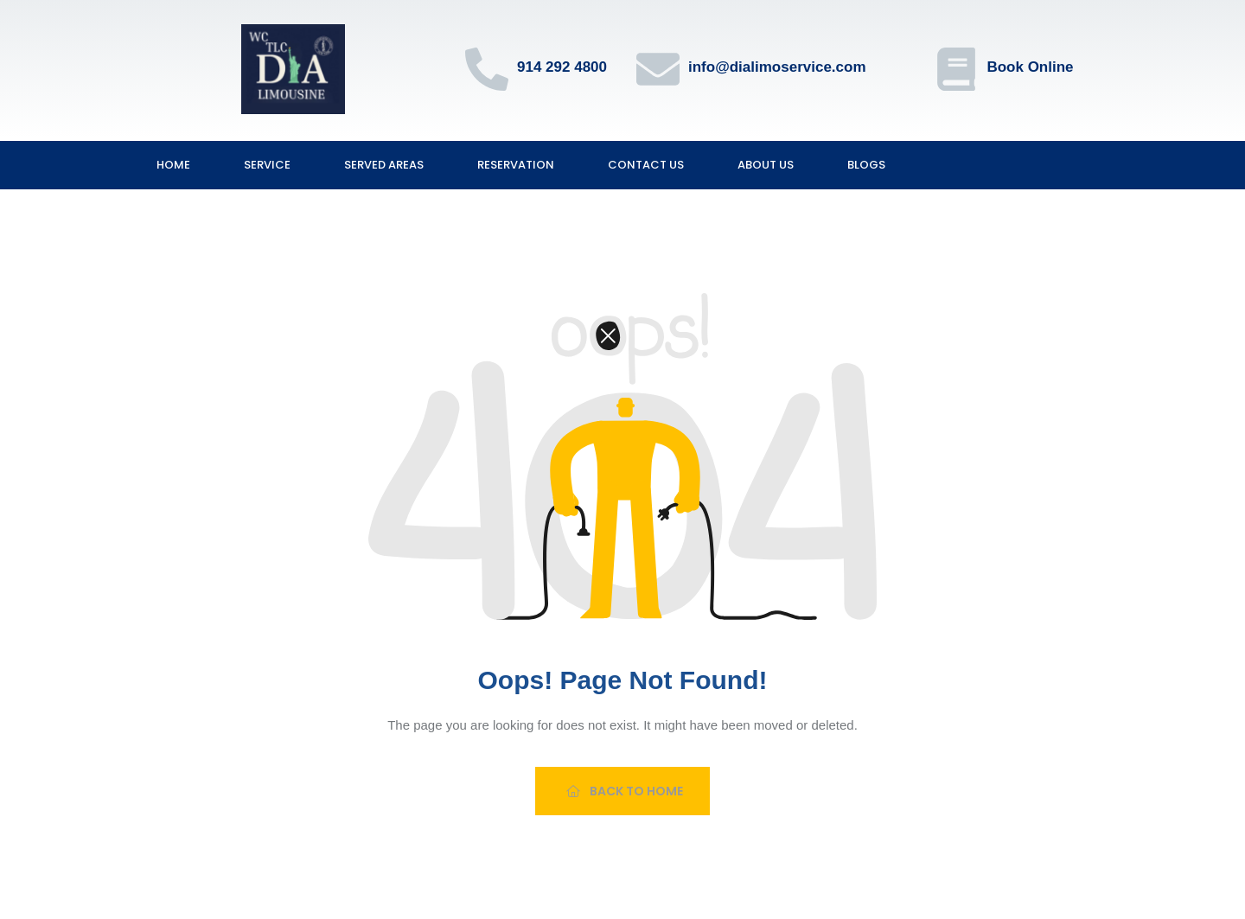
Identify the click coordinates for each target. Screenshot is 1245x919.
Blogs (866, 164)
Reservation (515, 164)
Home (173, 164)
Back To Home (624, 791)
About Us (765, 164)
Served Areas (384, 164)
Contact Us (646, 164)
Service (267, 164)
